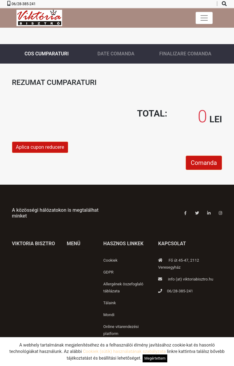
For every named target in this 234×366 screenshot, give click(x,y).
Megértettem (154, 358)
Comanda (204, 162)
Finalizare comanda (185, 54)
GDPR (108, 272)
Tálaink (109, 303)
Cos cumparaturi (46, 54)
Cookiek (110, 260)
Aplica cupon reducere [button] (40, 147)
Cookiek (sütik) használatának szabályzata (124, 351)
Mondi (108, 314)
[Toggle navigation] (204, 18)
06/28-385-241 (24, 4)
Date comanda (116, 54)
